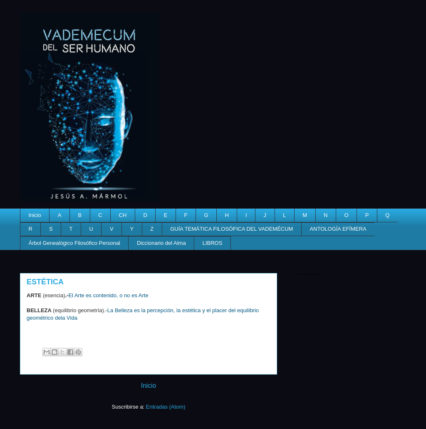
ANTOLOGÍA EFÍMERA (338, 229)
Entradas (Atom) (166, 407)
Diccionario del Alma (161, 243)
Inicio (35, 215)
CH (123, 215)
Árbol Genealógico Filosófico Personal (74, 243)
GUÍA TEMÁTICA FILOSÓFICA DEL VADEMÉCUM (231, 229)
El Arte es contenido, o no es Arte (108, 295)
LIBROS (213, 243)
